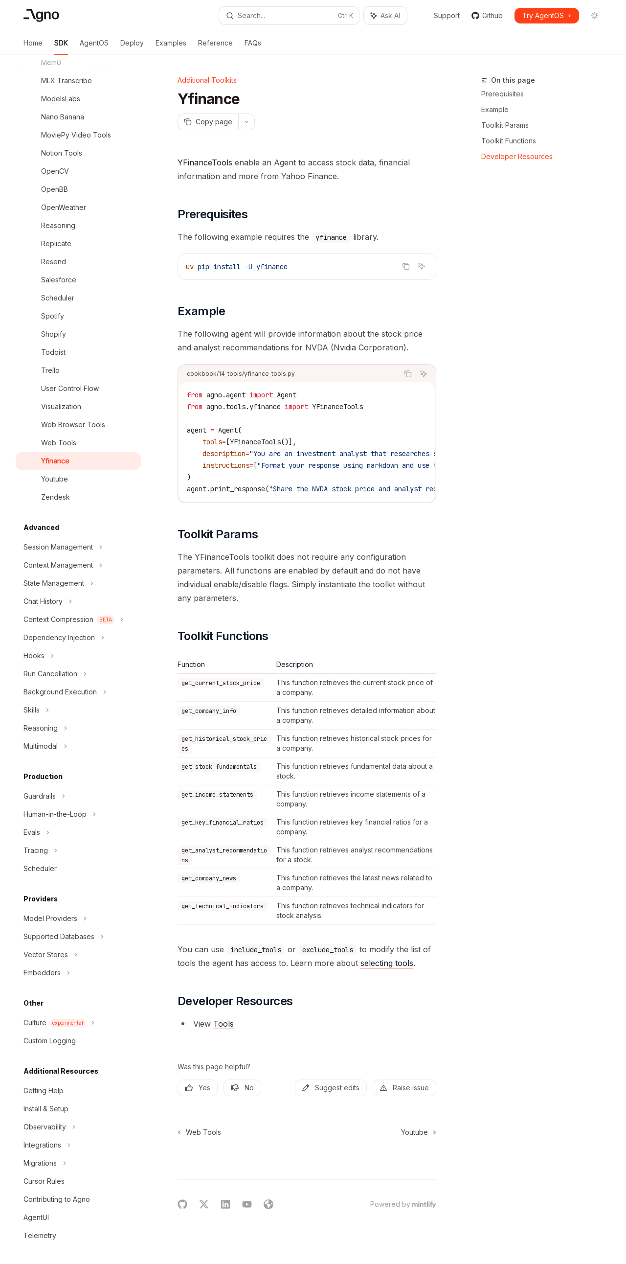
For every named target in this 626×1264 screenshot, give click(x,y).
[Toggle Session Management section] (78, 547)
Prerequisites (502, 94)
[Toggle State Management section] (78, 583)
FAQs (253, 47)
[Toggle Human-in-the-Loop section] (78, 814)
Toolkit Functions (508, 141)
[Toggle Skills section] (78, 710)
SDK (61, 47)
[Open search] (289, 15)
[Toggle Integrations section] (78, 1145)
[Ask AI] (421, 266)
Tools (223, 1024)
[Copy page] (208, 122)
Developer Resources (517, 156)
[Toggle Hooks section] (78, 656)
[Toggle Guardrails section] (78, 796)
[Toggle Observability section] (78, 1127)
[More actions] (246, 122)
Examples (171, 47)
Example (495, 109)
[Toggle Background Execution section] (78, 692)
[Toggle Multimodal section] (78, 746)
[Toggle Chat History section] (78, 601)
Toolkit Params (505, 125)
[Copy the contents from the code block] (406, 266)
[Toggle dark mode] (595, 15)
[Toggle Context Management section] (78, 565)
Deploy (132, 47)
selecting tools (386, 963)
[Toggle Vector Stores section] (78, 955)
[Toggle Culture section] (78, 1023)
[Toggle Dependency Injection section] (78, 637)
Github (487, 15)
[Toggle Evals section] (78, 832)
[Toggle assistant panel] (385, 15)
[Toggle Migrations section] (78, 1163)
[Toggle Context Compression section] (78, 619)
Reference (215, 47)
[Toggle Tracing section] (78, 850)
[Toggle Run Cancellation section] (78, 674)
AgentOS (94, 47)
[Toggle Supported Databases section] (78, 936)
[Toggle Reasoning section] (78, 728)
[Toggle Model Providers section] (78, 918)
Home (33, 47)
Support (441, 15)
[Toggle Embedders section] (78, 973)
